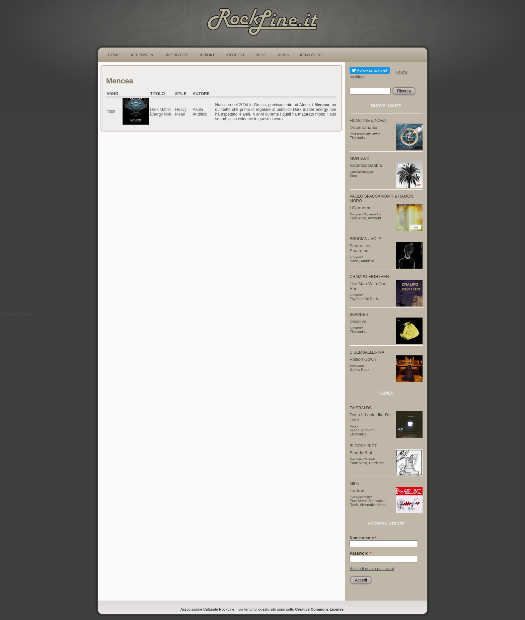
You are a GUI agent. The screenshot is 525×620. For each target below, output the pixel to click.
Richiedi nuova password (372, 568)
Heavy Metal (180, 112)
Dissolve (358, 321)
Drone (354, 430)
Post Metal (358, 501)
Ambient (374, 218)
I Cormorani (361, 207)
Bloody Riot (361, 452)
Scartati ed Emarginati (360, 248)
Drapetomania (363, 127)
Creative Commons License (319, 609)
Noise (354, 261)
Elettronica (358, 138)
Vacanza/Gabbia (366, 165)
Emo (353, 176)
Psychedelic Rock (364, 299)
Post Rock (358, 218)
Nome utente (363, 538)
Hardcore (376, 463)
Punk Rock (358, 463)
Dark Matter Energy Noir (160, 112)
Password (360, 553)
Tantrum (358, 490)
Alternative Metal (373, 505)
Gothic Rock (359, 369)
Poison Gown (363, 359)
